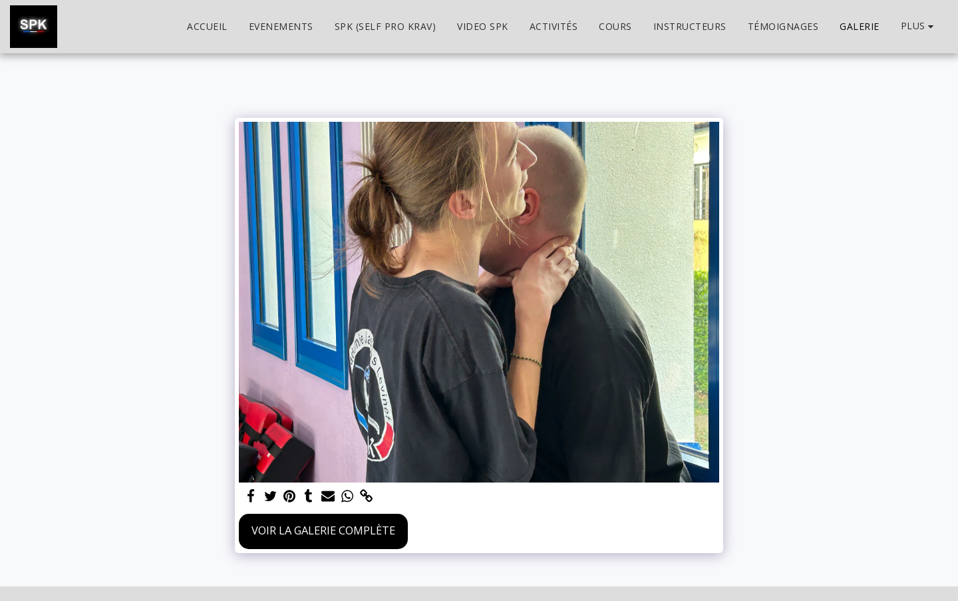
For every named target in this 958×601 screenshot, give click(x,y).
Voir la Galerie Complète (323, 530)
